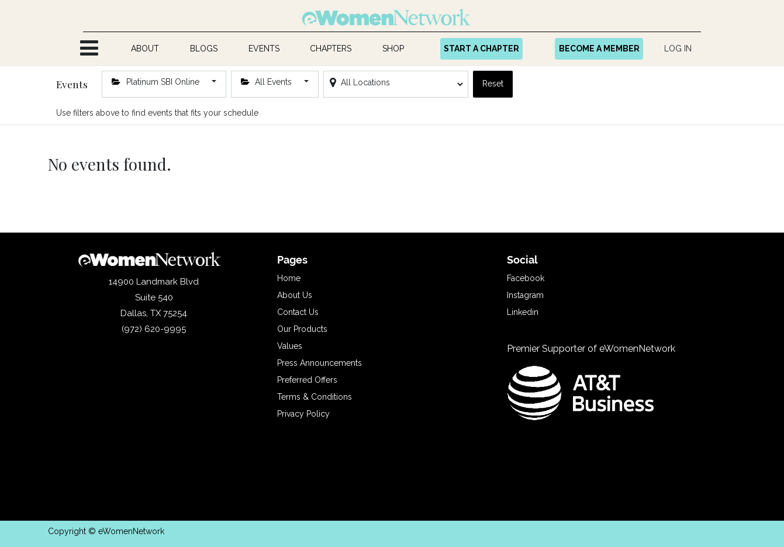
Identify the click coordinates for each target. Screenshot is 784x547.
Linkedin (522, 312)
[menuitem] (145, 49)
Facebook (525, 278)
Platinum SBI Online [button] (157, 81)
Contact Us (298, 312)
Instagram (525, 295)
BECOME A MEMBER (599, 48)
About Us (294, 295)
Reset (492, 83)
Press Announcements (319, 363)
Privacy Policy (303, 413)
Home (289, 278)
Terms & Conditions (314, 396)
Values (289, 346)
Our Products (302, 329)
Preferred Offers (307, 380)
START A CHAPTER (481, 48)
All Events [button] (268, 81)
